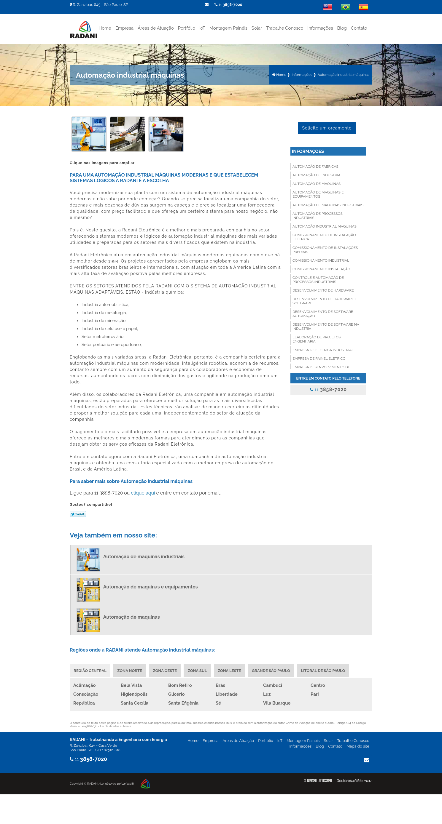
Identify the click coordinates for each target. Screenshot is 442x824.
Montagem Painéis (228, 28)
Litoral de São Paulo (325, 670)
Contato (359, 28)
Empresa (124, 28)
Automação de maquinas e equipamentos (318, 194)
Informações (320, 28)
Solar (257, 28)
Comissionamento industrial (320, 260)
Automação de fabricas (315, 166)
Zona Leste (231, 670)
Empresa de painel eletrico (318, 358)
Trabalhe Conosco (284, 28)
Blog (342, 28)
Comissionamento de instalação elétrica (324, 237)
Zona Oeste (166, 670)
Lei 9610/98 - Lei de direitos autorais (106, 726)
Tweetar (78, 514)
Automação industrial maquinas (324, 226)
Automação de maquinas (316, 183)
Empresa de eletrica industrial (323, 350)
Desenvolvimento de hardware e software (324, 301)
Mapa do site (357, 746)
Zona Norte (130, 670)
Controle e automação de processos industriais (318, 279)
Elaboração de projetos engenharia (316, 339)
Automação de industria (316, 175)
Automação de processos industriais (317, 215)
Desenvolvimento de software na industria (325, 326)
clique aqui (143, 492)
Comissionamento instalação (321, 269)
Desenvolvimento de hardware (323, 290)
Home (104, 28)
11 (228, 4)
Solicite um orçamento (327, 127)
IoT (202, 28)
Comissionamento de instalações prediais (325, 249)
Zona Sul (198, 670)
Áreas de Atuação (156, 28)
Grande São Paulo (273, 670)
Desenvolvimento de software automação (322, 313)
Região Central (90, 670)
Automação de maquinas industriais (327, 205)
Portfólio (186, 28)
